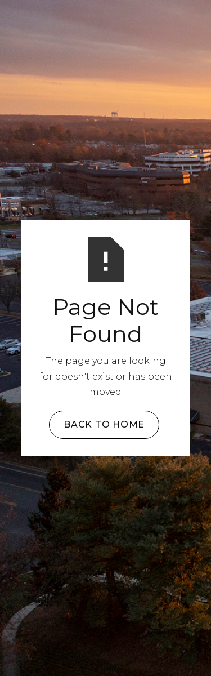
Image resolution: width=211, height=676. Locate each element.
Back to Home (104, 424)
